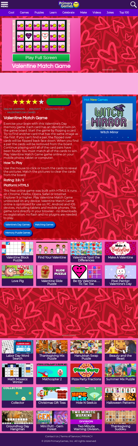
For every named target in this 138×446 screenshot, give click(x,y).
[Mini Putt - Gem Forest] (52, 421)
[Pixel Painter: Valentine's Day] (120, 275)
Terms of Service (70, 436)
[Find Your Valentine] (52, 252)
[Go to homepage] (69, 5)
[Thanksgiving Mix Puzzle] (52, 350)
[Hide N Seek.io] (86, 397)
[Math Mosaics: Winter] (17, 374)
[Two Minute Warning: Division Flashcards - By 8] (86, 421)
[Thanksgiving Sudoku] (120, 421)
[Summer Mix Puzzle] (120, 374)
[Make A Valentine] (120, 252)
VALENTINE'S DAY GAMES (21, 112)
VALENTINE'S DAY (55, 109)
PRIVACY (87, 436)
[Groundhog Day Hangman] (17, 421)
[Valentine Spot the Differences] (86, 252)
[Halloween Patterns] (120, 397)
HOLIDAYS (35, 109)
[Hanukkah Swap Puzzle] (86, 350)
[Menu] (4, 5)
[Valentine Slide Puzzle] (52, 275)
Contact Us (52, 436)
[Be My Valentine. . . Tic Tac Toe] (86, 275)
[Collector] (17, 397)
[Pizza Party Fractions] (86, 374)
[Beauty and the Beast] (120, 350)
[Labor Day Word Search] (17, 350)
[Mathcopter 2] (52, 374)
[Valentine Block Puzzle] (17, 252)
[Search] (133, 5)
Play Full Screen (41, 57)
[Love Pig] (17, 275)
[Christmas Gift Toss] (52, 397)
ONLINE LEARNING (14, 109)
